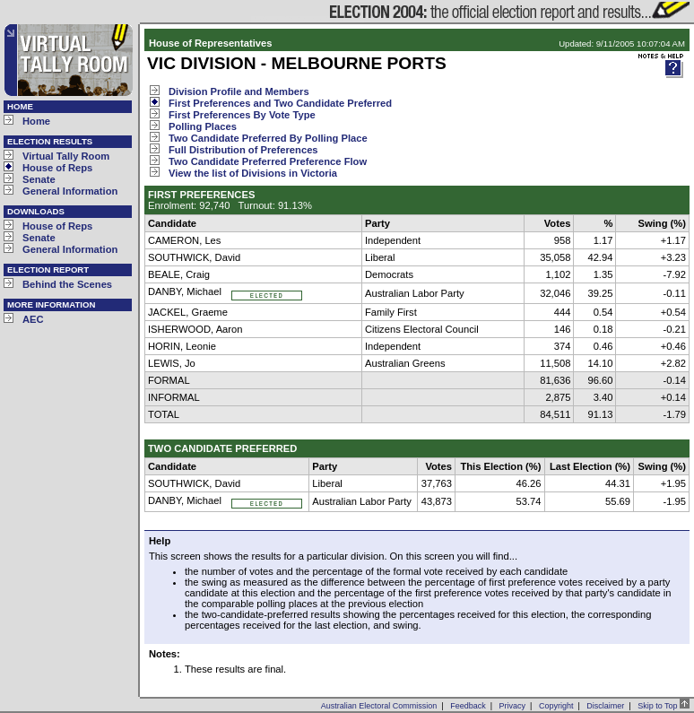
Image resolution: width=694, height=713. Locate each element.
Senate (39, 179)
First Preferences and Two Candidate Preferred (280, 103)
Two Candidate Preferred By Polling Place (268, 138)
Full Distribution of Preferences (243, 149)
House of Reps (57, 167)
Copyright (556, 705)
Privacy (512, 705)
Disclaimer (605, 705)
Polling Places (203, 126)
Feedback (468, 705)
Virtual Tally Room (65, 156)
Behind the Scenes (67, 284)
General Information (69, 191)
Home (36, 121)
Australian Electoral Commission (379, 705)
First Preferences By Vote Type (242, 114)
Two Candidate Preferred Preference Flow (268, 161)
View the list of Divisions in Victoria (253, 173)
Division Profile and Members (239, 91)
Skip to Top (664, 705)
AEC (33, 319)
